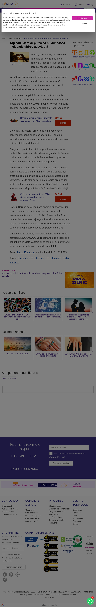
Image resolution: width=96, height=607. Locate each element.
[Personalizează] (82, 23)
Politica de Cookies (38, 27)
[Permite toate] (82, 18)
